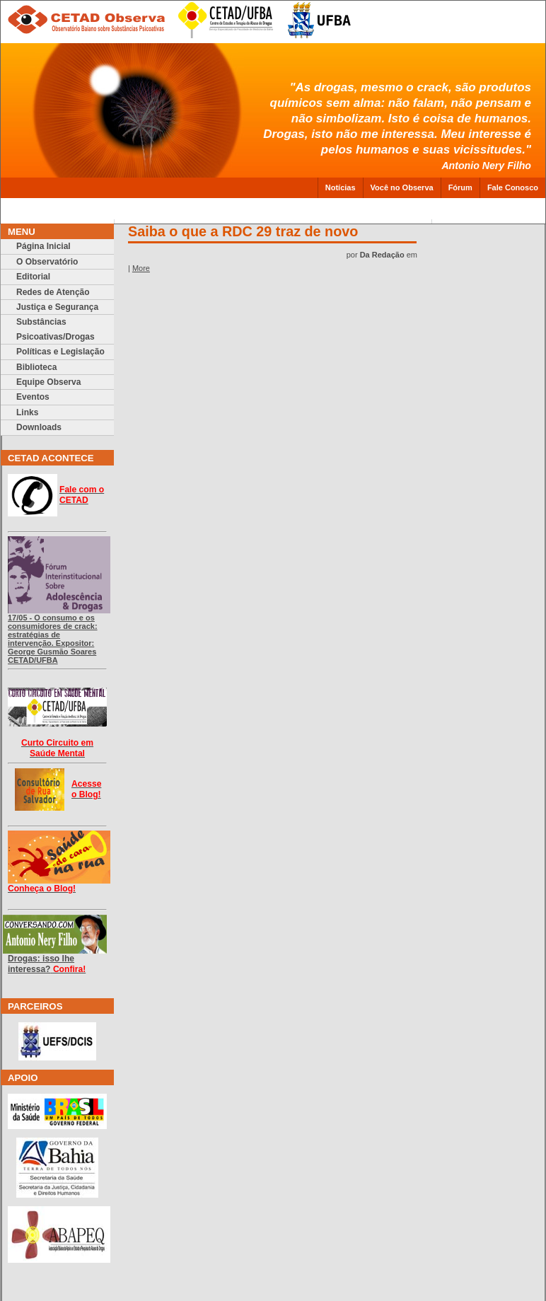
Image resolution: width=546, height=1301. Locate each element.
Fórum (460, 187)
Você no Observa (402, 187)
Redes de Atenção (53, 292)
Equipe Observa (48, 382)
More (141, 268)
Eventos (33, 397)
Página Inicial (43, 246)
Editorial (33, 277)
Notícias (340, 187)
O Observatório (47, 262)
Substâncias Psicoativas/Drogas (55, 329)
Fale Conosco (512, 187)
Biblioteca (36, 367)
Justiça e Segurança (57, 307)
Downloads (39, 427)
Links (27, 412)
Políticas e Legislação (60, 352)
